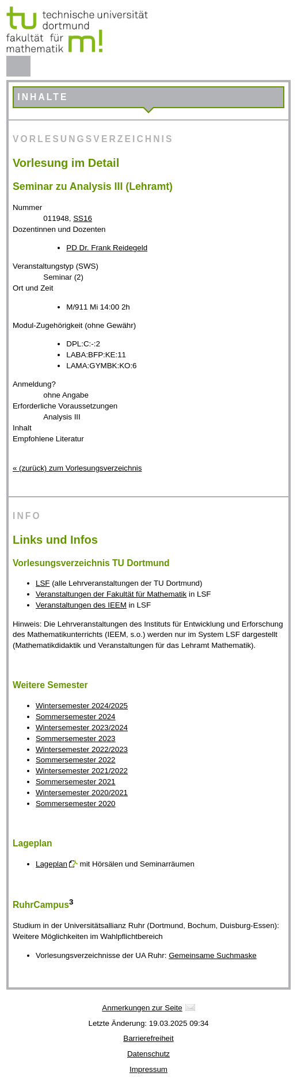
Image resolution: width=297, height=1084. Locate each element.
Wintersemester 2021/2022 (82, 770)
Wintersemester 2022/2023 (82, 749)
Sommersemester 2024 (76, 716)
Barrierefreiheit (148, 1038)
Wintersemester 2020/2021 (82, 792)
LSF (43, 583)
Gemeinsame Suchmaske (213, 955)
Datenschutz (148, 1053)
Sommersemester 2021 (76, 781)
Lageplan (51, 864)
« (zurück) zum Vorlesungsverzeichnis (77, 468)
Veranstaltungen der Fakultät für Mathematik (111, 594)
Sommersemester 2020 (76, 803)
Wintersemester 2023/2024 (82, 727)
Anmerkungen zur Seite (142, 1007)
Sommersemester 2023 (76, 738)
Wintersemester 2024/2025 (82, 705)
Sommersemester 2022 (76, 759)
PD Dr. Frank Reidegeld (106, 247)
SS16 (82, 218)
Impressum (148, 1069)
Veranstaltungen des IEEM (81, 605)
